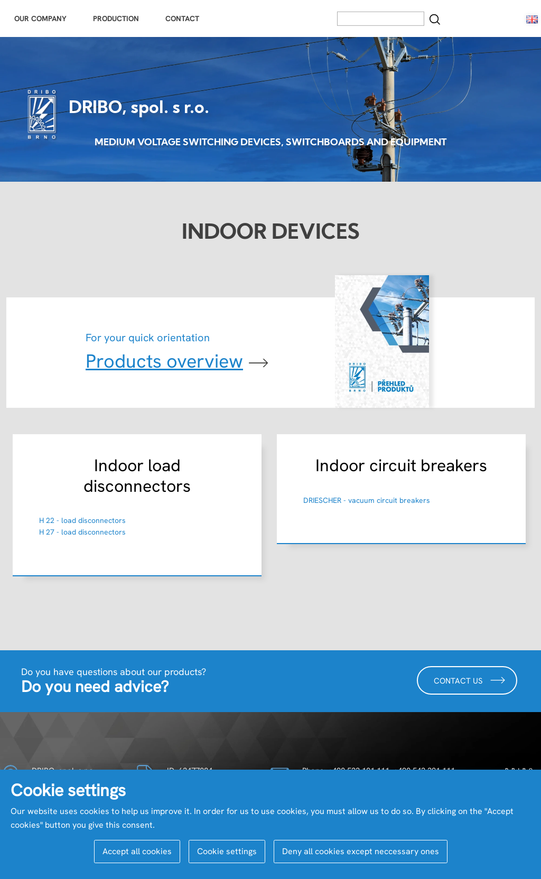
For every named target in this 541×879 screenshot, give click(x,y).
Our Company (40, 18)
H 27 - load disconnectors (82, 532)
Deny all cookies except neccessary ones (360, 851)
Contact (182, 18)
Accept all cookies (137, 851)
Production (116, 18)
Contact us (470, 680)
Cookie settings (227, 851)
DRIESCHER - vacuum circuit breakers (366, 500)
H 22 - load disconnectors (82, 520)
